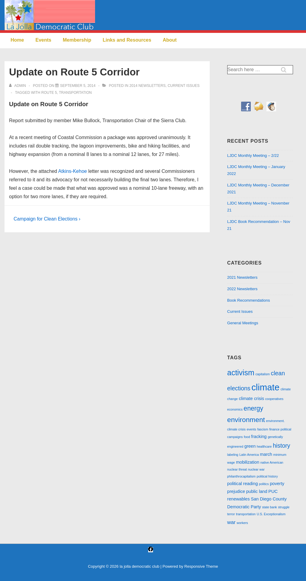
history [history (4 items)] (281, 445)
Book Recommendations (248, 300)
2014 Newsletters (147, 86)
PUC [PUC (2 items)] (273, 491)
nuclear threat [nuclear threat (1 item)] (237, 469)
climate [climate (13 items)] (265, 387)
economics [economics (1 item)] (235, 409)
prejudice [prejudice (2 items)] (236, 491)
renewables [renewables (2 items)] (238, 499)
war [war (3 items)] (231, 522)
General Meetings (242, 323)
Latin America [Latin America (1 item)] (249, 454)
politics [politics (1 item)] (264, 484)
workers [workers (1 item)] (242, 523)
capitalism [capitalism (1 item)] (262, 374)
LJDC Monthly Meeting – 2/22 (253, 155)
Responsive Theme (201, 566)
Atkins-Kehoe (72, 171)
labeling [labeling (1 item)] (232, 454)
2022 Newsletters (242, 289)
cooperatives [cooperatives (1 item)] (274, 399)
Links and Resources (127, 40)
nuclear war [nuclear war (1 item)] (256, 469)
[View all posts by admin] (18, 86)
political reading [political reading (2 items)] (242, 483)
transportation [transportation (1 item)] (246, 514)
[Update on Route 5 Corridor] (77, 86)
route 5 (49, 92)
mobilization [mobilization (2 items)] (247, 462)
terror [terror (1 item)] (231, 514)
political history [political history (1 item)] (267, 476)
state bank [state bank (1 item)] (269, 507)
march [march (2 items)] (266, 454)
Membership (77, 40)
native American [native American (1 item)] (271, 462)
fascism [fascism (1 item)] (262, 429)
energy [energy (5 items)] (253, 408)
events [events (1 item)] (251, 429)
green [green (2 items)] (250, 446)
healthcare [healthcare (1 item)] (264, 446)
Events (43, 40)
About (170, 40)
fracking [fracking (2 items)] (258, 436)
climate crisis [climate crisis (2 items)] (251, 398)
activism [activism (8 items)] (240, 372)
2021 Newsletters (242, 277)
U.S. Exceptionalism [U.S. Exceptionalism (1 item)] (271, 514)
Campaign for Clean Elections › (47, 218)
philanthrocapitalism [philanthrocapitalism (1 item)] (241, 476)
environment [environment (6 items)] (246, 420)
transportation (75, 92)
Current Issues (183, 86)
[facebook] (150, 549)
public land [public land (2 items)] (256, 491)
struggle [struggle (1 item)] (283, 507)
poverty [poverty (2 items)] (277, 483)
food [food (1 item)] (247, 437)
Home (17, 40)
